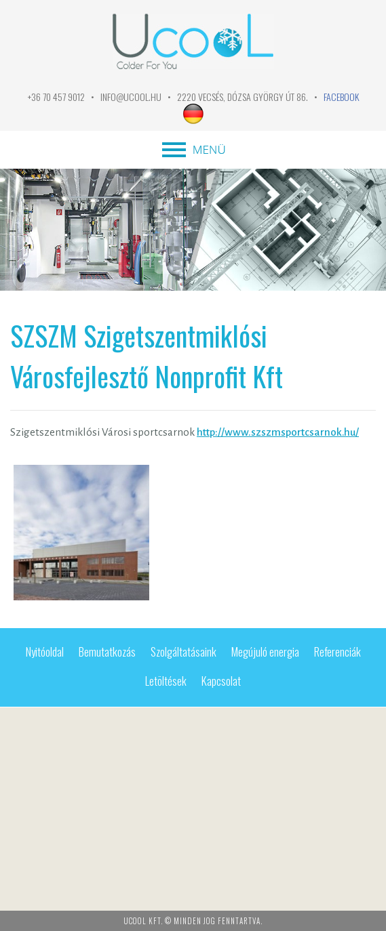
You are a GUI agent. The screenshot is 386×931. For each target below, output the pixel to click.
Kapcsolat (221, 680)
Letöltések (166, 680)
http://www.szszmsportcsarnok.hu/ (278, 432)
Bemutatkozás (107, 651)
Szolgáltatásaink (183, 651)
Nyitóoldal (45, 651)
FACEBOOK (341, 96)
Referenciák (337, 651)
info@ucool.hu (130, 96)
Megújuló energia (265, 651)
